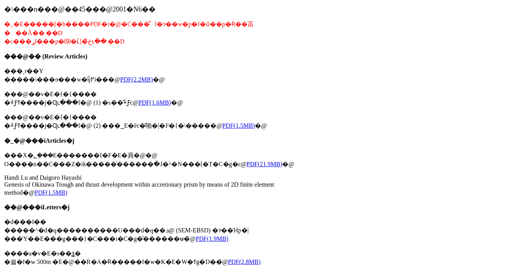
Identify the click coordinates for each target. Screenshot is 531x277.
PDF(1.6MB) (154, 102)
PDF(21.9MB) (264, 164)
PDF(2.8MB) (244, 262)
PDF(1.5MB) (238, 125)
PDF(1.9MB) (212, 238)
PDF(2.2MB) (136, 79)
